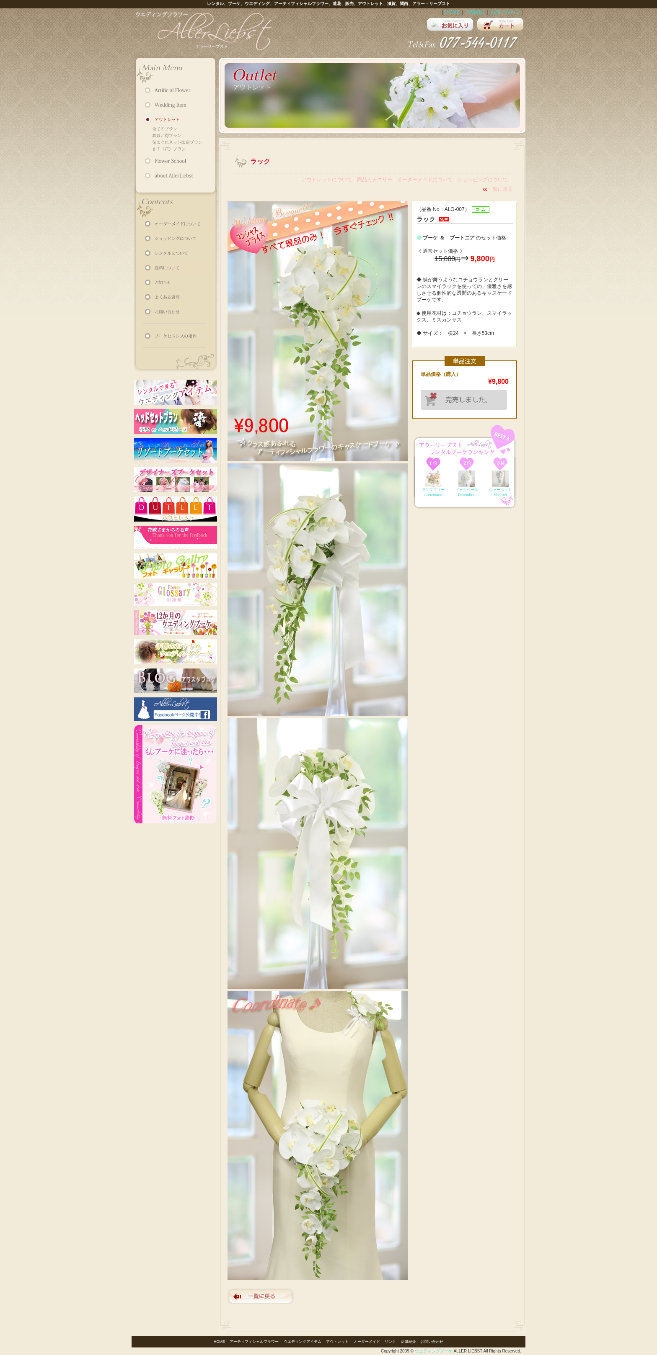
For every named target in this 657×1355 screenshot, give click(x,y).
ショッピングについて (483, 180)
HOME (452, 12)
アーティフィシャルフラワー (254, 1342)
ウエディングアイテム (302, 1342)
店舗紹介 (475, 12)
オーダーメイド (367, 1342)
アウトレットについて (327, 180)
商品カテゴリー (374, 180)
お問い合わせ (505, 12)
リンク (390, 1342)
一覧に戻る (500, 189)
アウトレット (337, 1342)
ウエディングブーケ (434, 1351)
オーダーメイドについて (425, 180)
